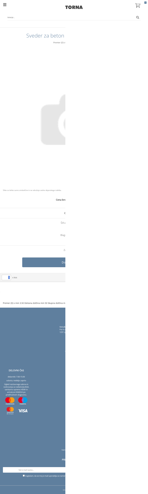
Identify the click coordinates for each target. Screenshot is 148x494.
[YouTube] (76, 352)
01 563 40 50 (76, 336)
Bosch (84, 235)
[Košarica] (138, 5)
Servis (74, 438)
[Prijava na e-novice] (142, 470)
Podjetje (74, 431)
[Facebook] (67, 352)
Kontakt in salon (74, 434)
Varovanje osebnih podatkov (74, 449)
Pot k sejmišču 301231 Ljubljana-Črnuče (69, 330)
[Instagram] (71, 352)
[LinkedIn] (81, 352)
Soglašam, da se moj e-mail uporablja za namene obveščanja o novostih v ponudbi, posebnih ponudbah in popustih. (75, 476)
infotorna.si (76, 339)
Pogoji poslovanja (74, 446)
